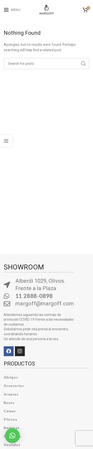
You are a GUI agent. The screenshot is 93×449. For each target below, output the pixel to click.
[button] (12, 435)
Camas (10, 411)
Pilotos (10, 419)
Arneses (11, 394)
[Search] (46, 63)
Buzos (9, 402)
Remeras (12, 428)
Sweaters (12, 436)
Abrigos (11, 377)
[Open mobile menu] (12, 10)
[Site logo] (46, 9)
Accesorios (14, 385)
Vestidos (12, 445)
